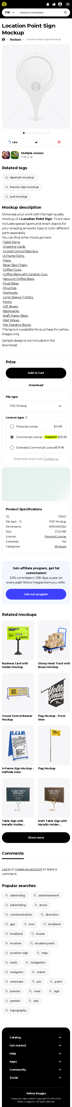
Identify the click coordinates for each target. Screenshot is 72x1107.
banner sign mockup (22, 187)
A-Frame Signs (13, 256)
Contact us (50, 459)
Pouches (9, 288)
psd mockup (16, 196)
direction (49, 914)
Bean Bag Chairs (15, 265)
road (34, 991)
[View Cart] (48, 4)
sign (54, 991)
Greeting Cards (14, 247)
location (13, 943)
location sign (16, 953)
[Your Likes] (54, 4)
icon (29, 924)
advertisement (46, 895)
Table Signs (11, 242)
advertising (15, 905)
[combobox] (44, 12)
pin (36, 981)
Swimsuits (10, 293)
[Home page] (3, 39)
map (42, 953)
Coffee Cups (12, 270)
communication (18, 914)
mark (11, 962)
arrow (40, 905)
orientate (14, 981)
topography (15, 1010)
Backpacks (11, 311)
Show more (36, 837)
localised (51, 924)
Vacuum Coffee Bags (18, 279)
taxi (33, 1001)
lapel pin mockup (19, 177)
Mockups (60, 546)
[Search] (65, 12)
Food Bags (10, 283)
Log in (6, 869)
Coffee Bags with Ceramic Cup (25, 274)
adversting (15, 895)
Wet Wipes (11, 320)
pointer (12, 991)
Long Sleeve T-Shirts (18, 297)
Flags (7, 260)
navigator (14, 972)
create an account (28, 869)
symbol (12, 1001)
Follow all (26, 157)
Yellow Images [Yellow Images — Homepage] (36, 1093)
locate (38, 933)
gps (10, 924)
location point (42, 943)
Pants (7, 302)
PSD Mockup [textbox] (18, 406)
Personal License (55, 536)
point (56, 981)
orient (38, 972)
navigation (35, 962)
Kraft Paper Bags (15, 316)
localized (13, 933)
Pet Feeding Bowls (17, 325)
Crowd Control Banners (20, 251)
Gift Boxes (10, 306)
